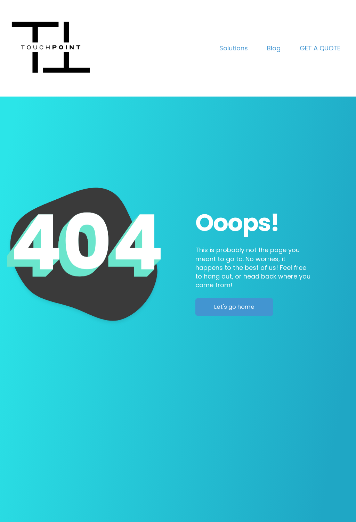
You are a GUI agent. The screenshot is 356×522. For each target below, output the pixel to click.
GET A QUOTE (320, 48)
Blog (274, 48)
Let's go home (234, 307)
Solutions (233, 48)
